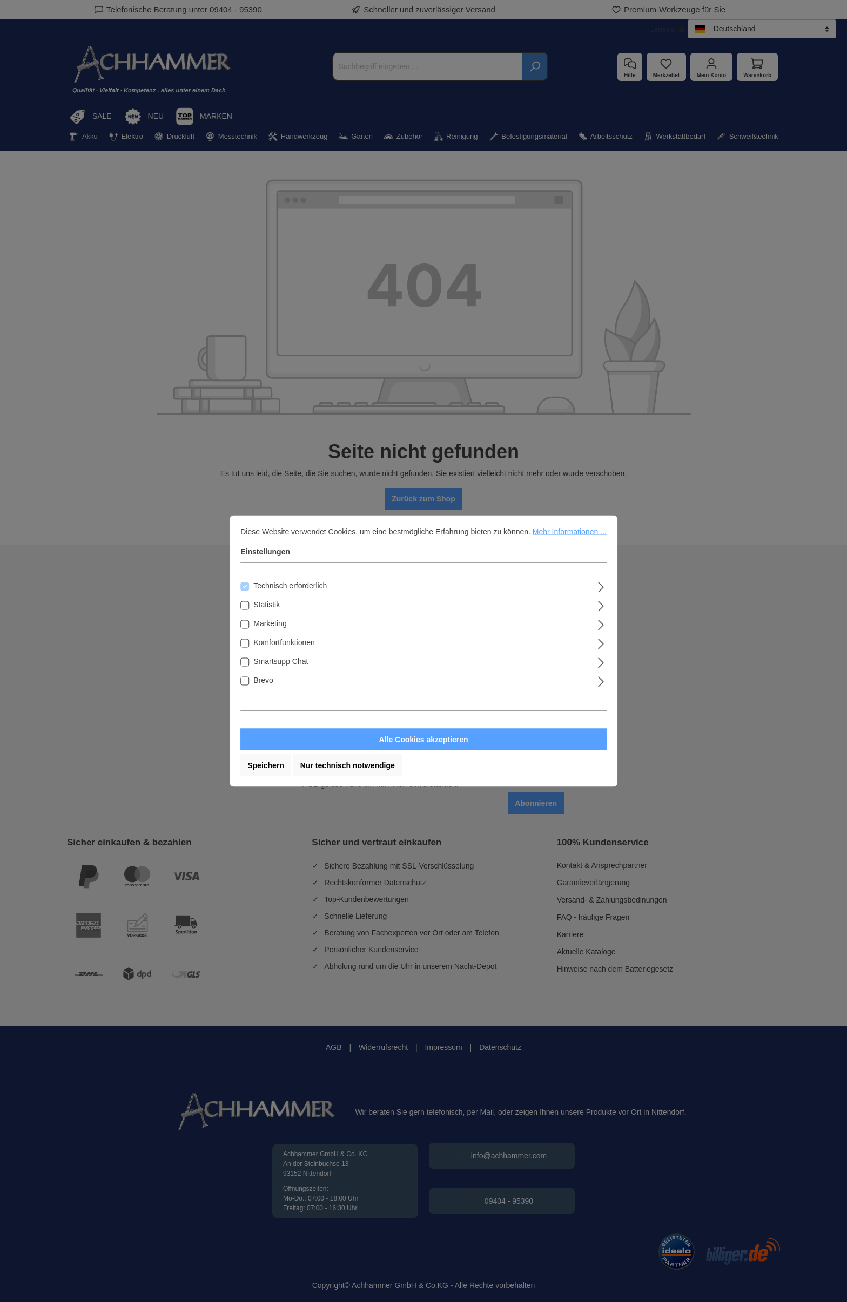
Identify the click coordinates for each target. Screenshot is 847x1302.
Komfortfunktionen (284, 642)
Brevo (263, 680)
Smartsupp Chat (280, 661)
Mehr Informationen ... (570, 531)
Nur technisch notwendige (347, 765)
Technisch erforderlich (290, 585)
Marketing (269, 623)
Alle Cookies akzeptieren (423, 739)
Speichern (265, 765)
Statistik (266, 604)
